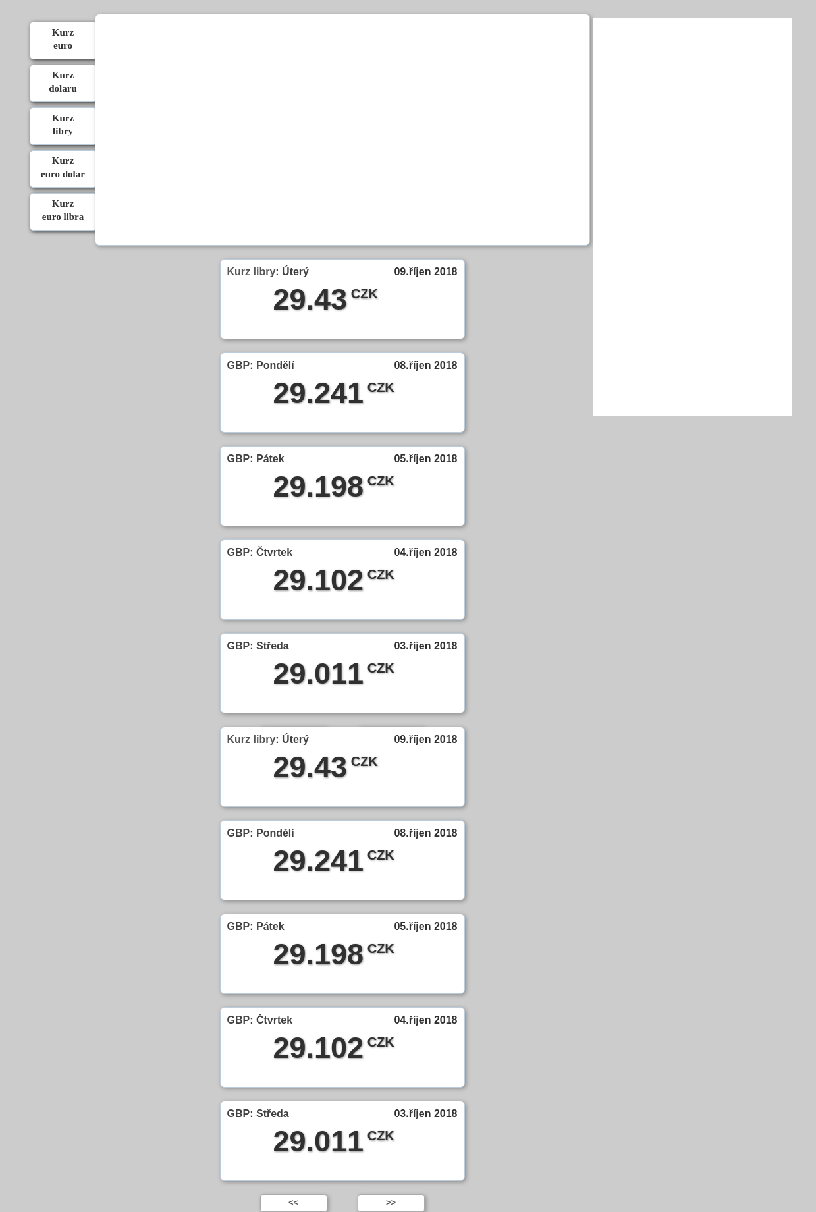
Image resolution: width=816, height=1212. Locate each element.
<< (293, 1202)
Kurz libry (251, 271)
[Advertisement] (342, 132)
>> (391, 1202)
